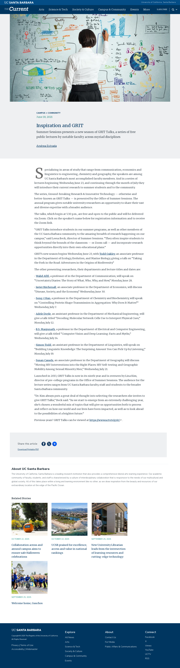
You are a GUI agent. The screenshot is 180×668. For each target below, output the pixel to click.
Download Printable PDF (28, 449)
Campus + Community (48, 113)
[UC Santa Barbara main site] (19, 2)
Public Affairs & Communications (121, 646)
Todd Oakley (107, 253)
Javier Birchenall (46, 287)
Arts (41, 9)
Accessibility (18, 649)
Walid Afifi (42, 276)
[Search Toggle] (174, 9)
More (146, 9)
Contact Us (110, 637)
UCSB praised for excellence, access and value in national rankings (69, 548)
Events (134, 9)
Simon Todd (43, 344)
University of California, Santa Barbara (158, 2)
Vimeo (148, 645)
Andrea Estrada (46, 146)
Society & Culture (83, 9)
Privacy (15, 645)
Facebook (150, 637)
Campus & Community (112, 9)
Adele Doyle (43, 313)
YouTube (149, 649)
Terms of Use (26, 645)
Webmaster (32, 649)
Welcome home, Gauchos (27, 603)
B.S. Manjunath (45, 329)
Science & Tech (58, 9)
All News (69, 637)
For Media (110, 642)
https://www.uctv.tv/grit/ (105, 420)
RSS (147, 658)
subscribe (162, 9)
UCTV (148, 654)
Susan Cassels (44, 360)
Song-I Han (43, 298)
